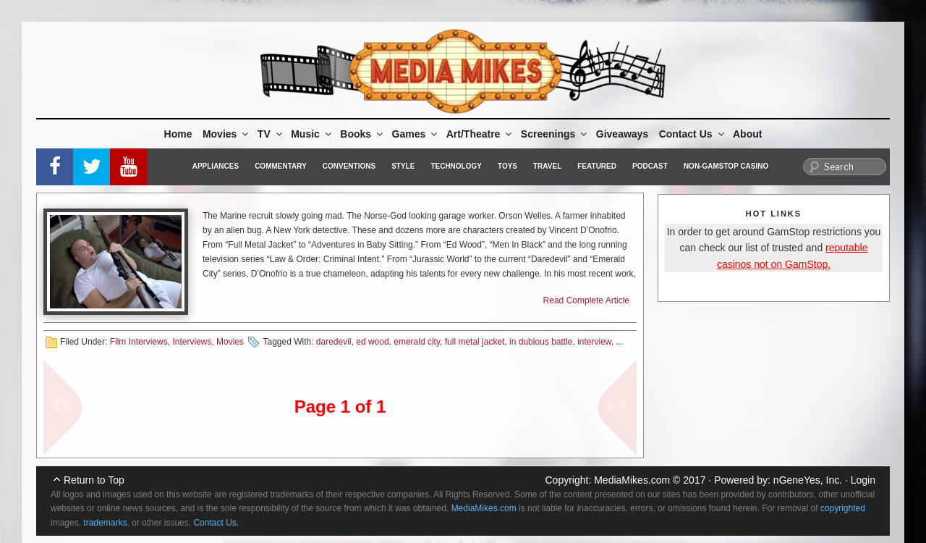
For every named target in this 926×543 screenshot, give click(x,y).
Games (416, 134)
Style (403, 166)
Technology (456, 166)
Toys (507, 166)
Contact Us (692, 134)
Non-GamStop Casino (726, 166)
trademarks (105, 523)
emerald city (417, 342)
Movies (226, 134)
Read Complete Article (586, 300)
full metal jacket (475, 342)
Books (362, 134)
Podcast (650, 166)
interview (594, 342)
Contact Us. (216, 523)
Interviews (191, 342)
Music (312, 134)
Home (178, 134)
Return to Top (94, 480)
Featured (596, 166)
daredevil (334, 342)
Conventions (349, 166)
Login (863, 480)
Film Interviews (139, 342)
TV (271, 134)
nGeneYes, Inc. (807, 480)
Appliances (215, 166)
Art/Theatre (480, 134)
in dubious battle (540, 342)
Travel (547, 166)
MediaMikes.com (632, 480)
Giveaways (622, 134)
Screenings (555, 134)
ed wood (372, 342)
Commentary (281, 166)
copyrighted (842, 508)
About (747, 134)
